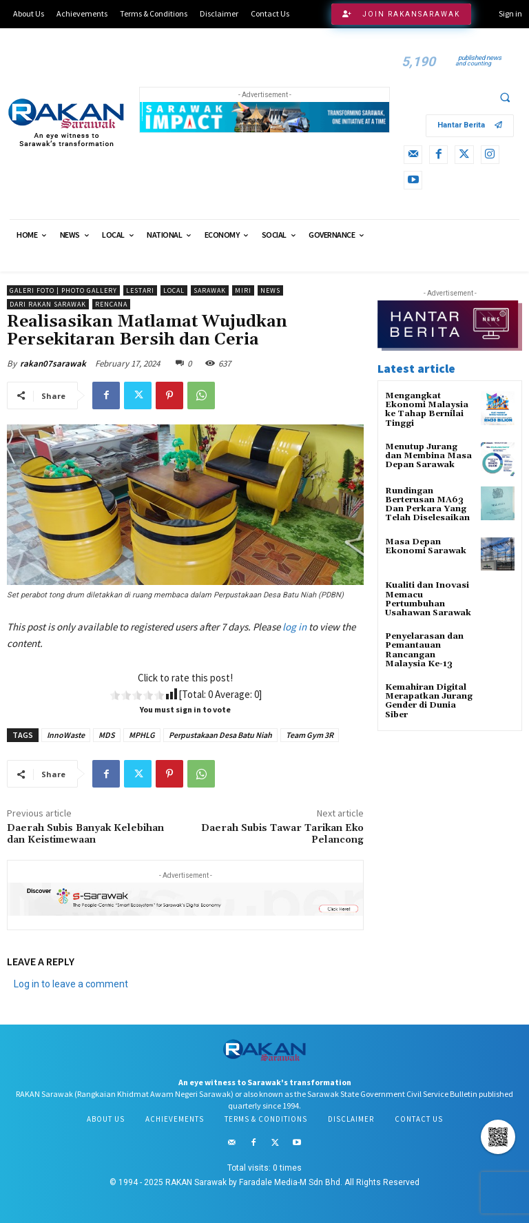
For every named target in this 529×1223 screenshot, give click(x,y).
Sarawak (210, 290)
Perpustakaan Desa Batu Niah (220, 735)
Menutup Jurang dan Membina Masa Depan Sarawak (428, 456)
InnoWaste (66, 735)
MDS (106, 735)
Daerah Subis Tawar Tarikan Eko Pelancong (282, 834)
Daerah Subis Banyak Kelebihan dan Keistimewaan (85, 834)
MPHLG (142, 735)
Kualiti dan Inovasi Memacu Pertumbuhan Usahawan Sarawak (428, 599)
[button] (505, 97)
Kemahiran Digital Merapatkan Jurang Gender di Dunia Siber (429, 701)
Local (173, 290)
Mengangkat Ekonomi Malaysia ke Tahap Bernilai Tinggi (426, 410)
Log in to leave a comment (71, 983)
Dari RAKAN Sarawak (48, 304)
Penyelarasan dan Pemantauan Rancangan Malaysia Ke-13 (424, 650)
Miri (243, 290)
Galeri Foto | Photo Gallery (63, 290)
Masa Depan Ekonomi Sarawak (425, 545)
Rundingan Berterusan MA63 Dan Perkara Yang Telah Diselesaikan (427, 505)
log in (294, 626)
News (270, 290)
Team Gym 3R (309, 735)
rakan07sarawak (53, 363)
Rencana (111, 304)
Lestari (140, 290)
